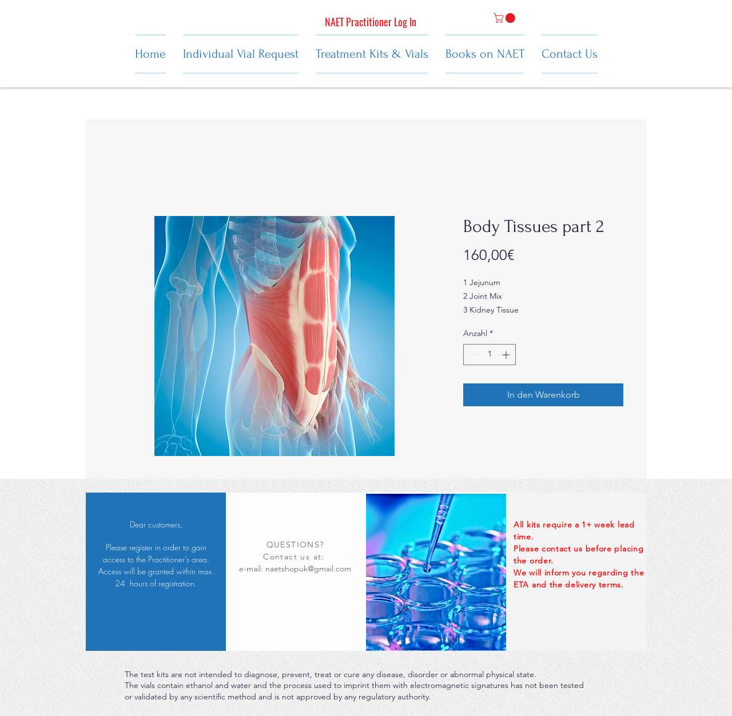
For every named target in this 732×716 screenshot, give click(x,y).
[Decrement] (472, 355)
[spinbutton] (489, 355)
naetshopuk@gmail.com (308, 568)
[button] (506, 18)
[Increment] (507, 355)
